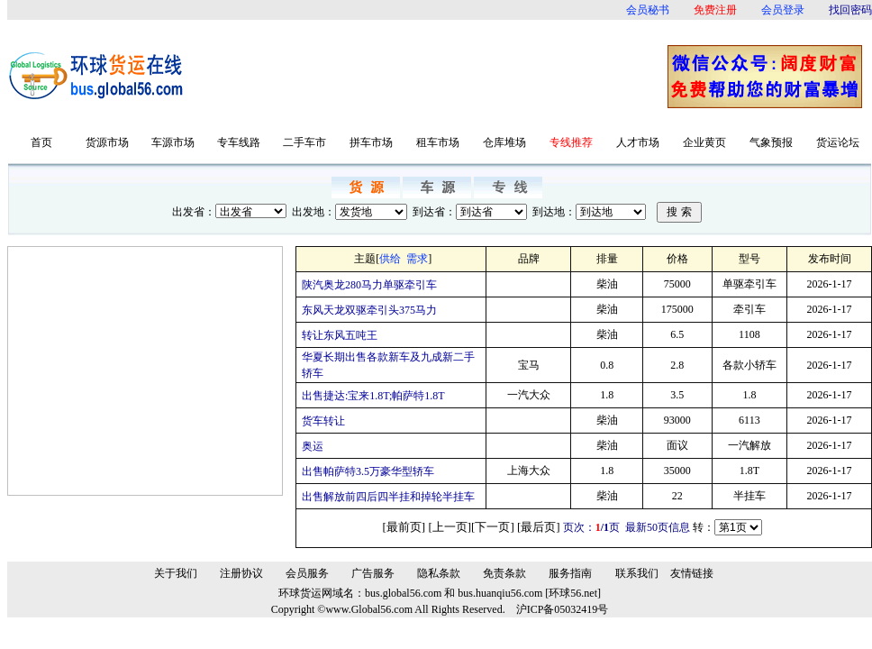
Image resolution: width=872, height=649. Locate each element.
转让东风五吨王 (339, 335)
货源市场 (107, 142)
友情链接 (691, 573)
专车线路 (238, 142)
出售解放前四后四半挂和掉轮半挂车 (388, 496)
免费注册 (715, 10)
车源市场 (173, 142)
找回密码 (850, 10)
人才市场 (637, 142)
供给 (390, 258)
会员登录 (782, 10)
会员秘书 (647, 10)
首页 (41, 142)
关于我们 (175, 573)
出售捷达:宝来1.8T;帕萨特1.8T (373, 395)
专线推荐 (571, 142)
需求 (417, 258)
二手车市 (304, 142)
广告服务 (373, 573)
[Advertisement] (431, 76)
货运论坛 (837, 142)
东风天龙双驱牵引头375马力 (369, 310)
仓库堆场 (504, 142)
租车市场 (437, 142)
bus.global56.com (403, 593)
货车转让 (323, 421)
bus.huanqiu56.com (500, 593)
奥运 (312, 446)
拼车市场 (371, 142)
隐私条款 (438, 573)
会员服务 (307, 573)
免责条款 (504, 573)
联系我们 (637, 573)
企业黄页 (704, 142)
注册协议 (241, 573)
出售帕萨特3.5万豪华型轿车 (368, 471)
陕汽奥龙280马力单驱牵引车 (369, 285)
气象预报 (771, 142)
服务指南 (570, 573)
